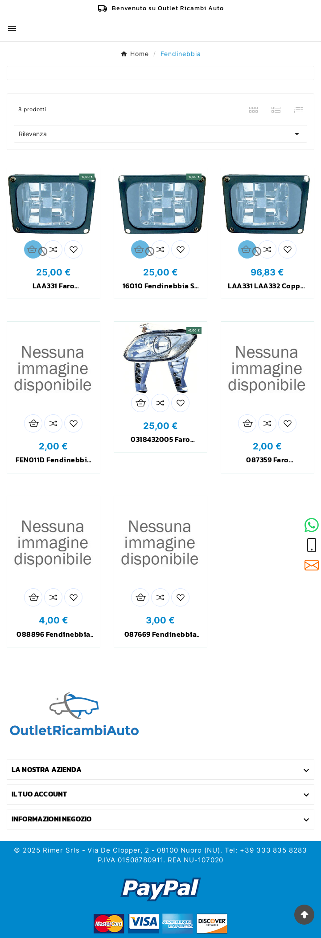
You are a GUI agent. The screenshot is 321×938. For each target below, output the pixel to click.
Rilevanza (160, 134)
